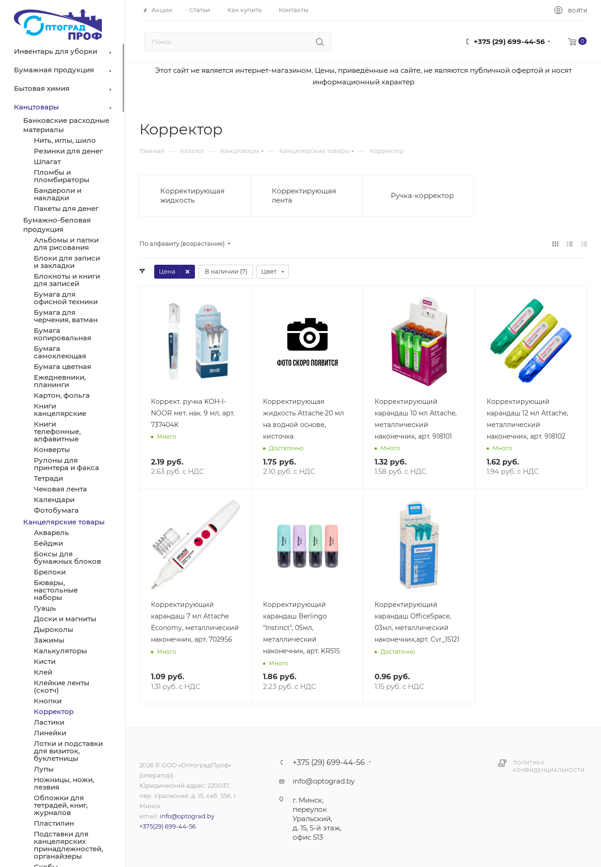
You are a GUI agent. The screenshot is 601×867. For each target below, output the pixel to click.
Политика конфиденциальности (548, 766)
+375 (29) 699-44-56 (509, 41)
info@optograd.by (187, 816)
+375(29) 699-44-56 (167, 826)
